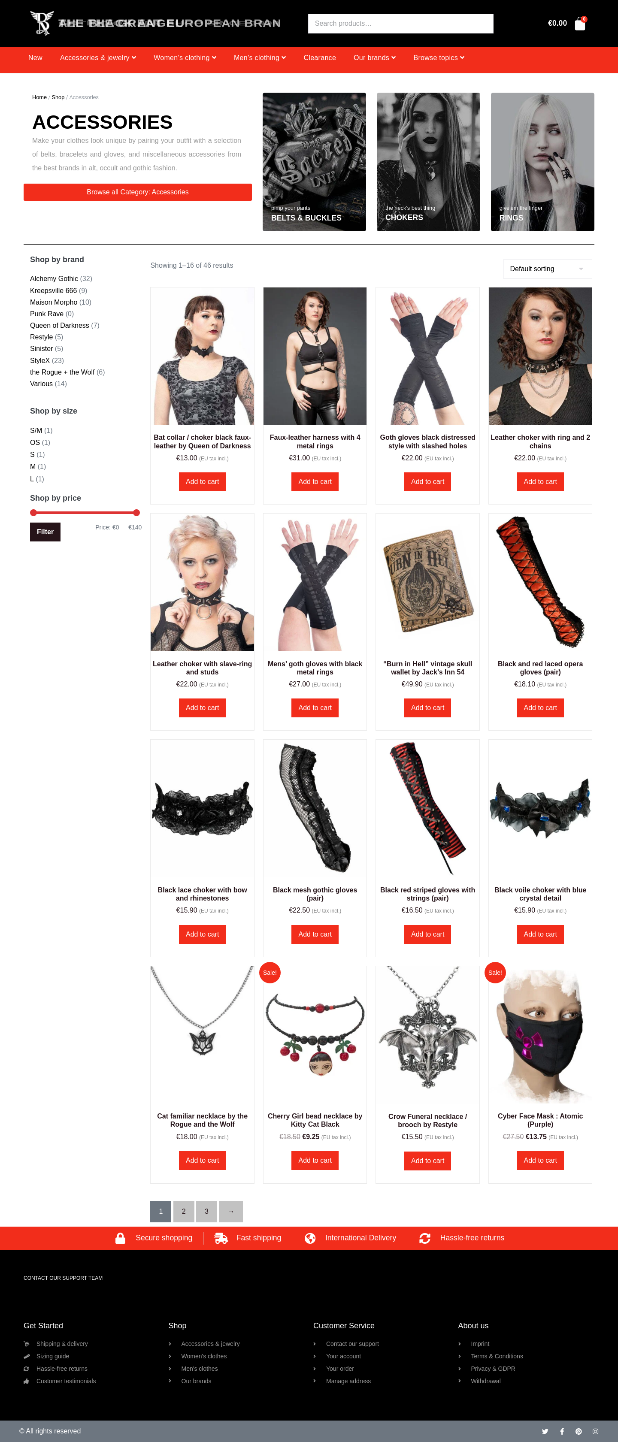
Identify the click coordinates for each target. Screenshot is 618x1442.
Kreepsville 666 (53, 290)
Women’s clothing (185, 57)
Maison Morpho (53, 302)
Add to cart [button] (202, 481)
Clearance (319, 57)
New (35, 57)
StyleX (40, 360)
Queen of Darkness (59, 325)
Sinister (41, 348)
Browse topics (438, 57)
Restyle (41, 337)
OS (35, 442)
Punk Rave (47, 313)
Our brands (375, 57)
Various (41, 383)
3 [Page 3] (207, 1211)
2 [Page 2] (184, 1211)
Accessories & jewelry (98, 57)
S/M (36, 430)
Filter (45, 531)
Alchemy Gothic (54, 278)
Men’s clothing (260, 57)
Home (39, 97)
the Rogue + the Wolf (62, 372)
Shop (58, 97)
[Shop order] (547, 269)
